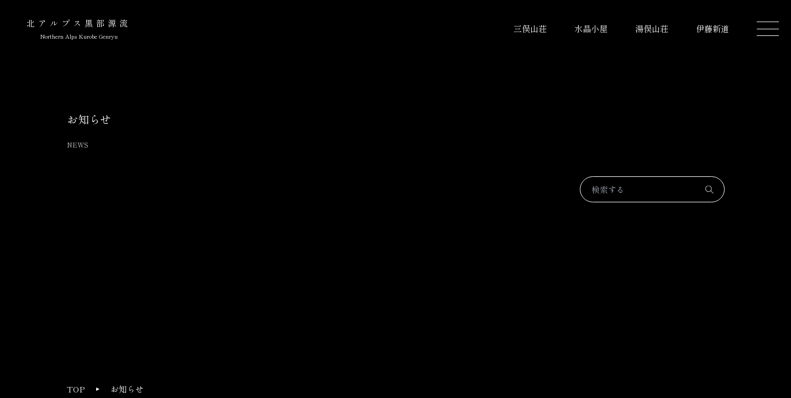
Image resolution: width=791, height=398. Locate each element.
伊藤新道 (712, 28)
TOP (76, 389)
